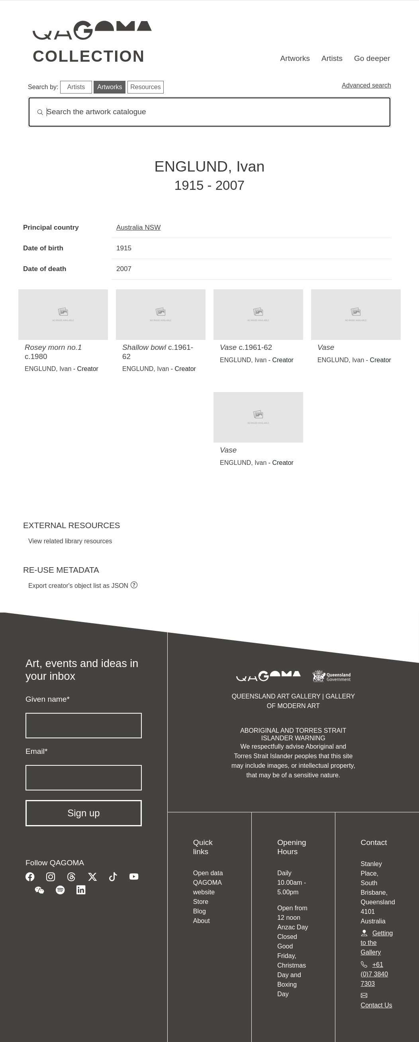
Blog (199, 911)
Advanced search (366, 85)
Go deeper (372, 58)
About (201, 920)
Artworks (295, 58)
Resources (145, 87)
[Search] (209, 112)
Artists (332, 58)
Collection (89, 56)
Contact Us (376, 1005)
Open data (208, 873)
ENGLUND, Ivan (48, 368)
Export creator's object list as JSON (78, 585)
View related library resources (70, 541)
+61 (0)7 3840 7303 (374, 974)
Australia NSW (138, 227)
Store (200, 901)
